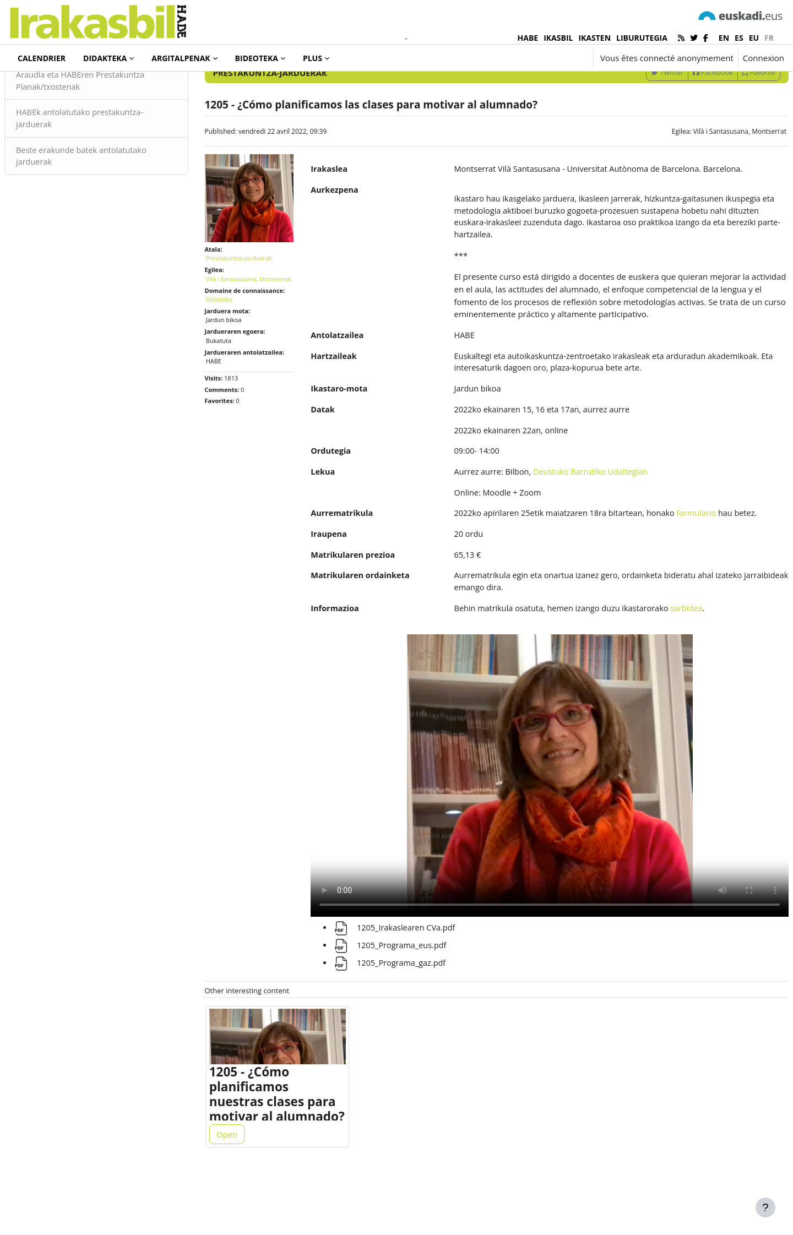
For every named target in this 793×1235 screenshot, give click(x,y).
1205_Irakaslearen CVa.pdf (402, 975)
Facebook (686, 117)
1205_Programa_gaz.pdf (397, 1010)
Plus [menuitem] (312, 58)
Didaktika (232, 347)
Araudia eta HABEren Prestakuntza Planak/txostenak (109, 126)
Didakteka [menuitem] (105, 58)
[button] (551, 58)
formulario (702, 564)
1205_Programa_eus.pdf (397, 992)
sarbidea (692, 673)
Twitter (640, 117)
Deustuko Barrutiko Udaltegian (592, 521)
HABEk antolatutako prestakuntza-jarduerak (108, 165)
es (739, 37)
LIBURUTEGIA (641, 37)
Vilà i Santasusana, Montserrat (713, 176)
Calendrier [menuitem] (42, 58)
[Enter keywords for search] (666, 87)
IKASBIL (558, 37)
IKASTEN (594, 37)
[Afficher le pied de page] (765, 1207)
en (724, 37)
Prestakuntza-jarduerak (72, 87)
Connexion (763, 57)
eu (754, 37)
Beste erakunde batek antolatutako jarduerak (110, 203)
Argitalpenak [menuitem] (180, 58)
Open (240, 1186)
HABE (528, 37)
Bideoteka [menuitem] (256, 58)
